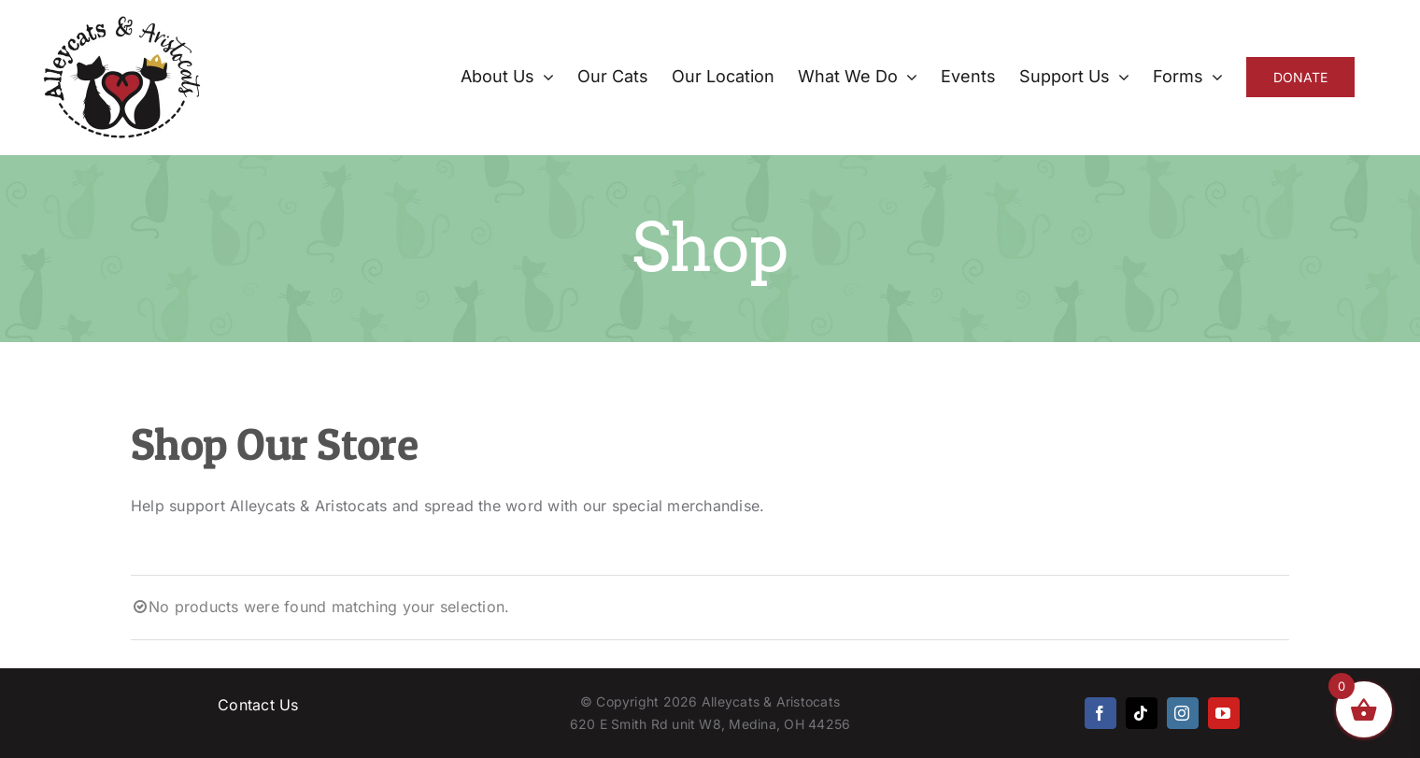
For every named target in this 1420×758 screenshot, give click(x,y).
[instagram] (1183, 713)
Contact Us (258, 704)
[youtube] (1224, 713)
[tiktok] (1141, 713)
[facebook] (1100, 713)
